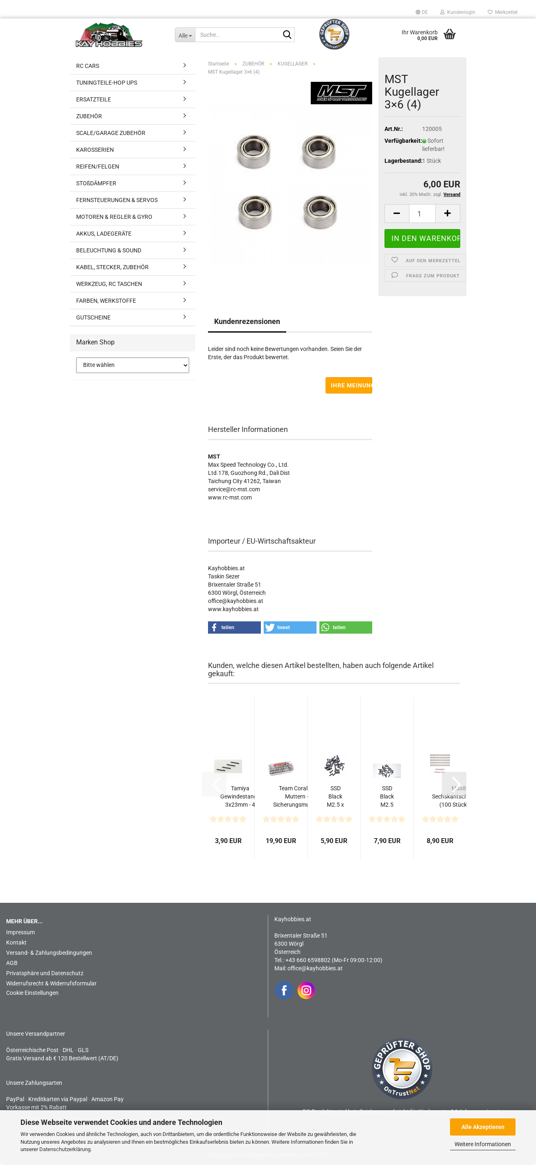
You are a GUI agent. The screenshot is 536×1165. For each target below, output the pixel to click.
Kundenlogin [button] (457, 12)
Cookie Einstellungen (32, 993)
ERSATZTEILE (93, 99)
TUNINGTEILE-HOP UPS (106, 82)
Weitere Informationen (483, 1144)
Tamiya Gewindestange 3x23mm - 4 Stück (240, 797)
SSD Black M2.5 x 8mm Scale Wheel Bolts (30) (387, 797)
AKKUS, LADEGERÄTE (103, 233)
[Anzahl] (422, 213)
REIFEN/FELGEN (97, 166)
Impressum (20, 932)
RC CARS (87, 66)
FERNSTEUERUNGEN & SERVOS (117, 200)
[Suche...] (185, 34)
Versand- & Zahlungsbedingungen (49, 952)
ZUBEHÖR (89, 116)
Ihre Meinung (351, 385)
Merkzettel (503, 12)
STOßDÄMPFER (96, 183)
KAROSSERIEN (95, 149)
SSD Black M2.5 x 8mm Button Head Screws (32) (335, 797)
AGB (12, 963)
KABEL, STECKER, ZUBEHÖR (112, 267)
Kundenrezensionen (247, 321)
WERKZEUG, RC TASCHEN (109, 284)
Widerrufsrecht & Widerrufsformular (51, 983)
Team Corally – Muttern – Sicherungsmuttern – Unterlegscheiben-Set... (297, 797)
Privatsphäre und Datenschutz (45, 973)
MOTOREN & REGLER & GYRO (114, 217)
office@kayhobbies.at (315, 968)
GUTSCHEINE (93, 317)
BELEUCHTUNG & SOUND (108, 250)
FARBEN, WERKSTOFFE (106, 300)
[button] (421, 12)
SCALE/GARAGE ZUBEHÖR (110, 133)
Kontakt (16, 942)
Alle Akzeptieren (482, 1127)
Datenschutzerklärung (64, 1149)
